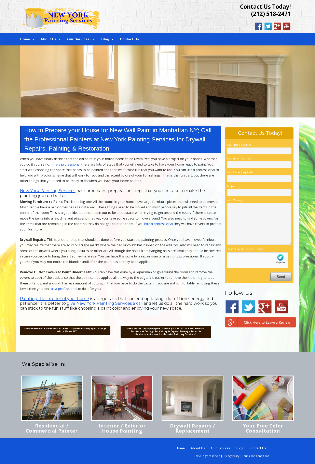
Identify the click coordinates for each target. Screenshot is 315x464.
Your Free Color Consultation (263, 428)
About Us (49, 39)
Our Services (78, 39)
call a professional (63, 288)
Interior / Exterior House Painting (122, 428)
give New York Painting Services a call (105, 303)
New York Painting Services (48, 190)
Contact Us (129, 39)
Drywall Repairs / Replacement (192, 428)
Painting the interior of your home (54, 298)
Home (25, 39)
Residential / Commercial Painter (52, 428)
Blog (105, 39)
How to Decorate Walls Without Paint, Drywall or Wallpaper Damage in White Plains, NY (65, 330)
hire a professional (66, 164)
